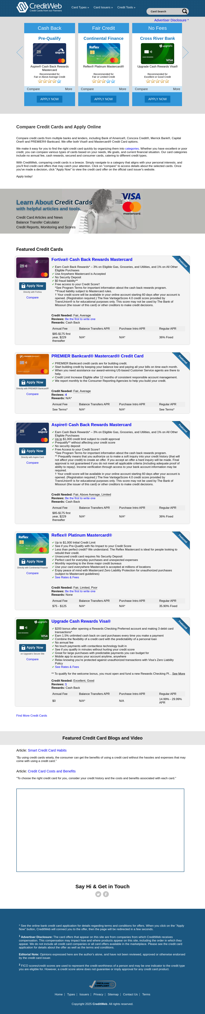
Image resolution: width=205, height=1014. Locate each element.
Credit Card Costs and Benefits (52, 771)
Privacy (98, 994)
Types (71, 994)
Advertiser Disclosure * (171, 20)
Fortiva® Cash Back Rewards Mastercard (92, 259)
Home (59, 994)
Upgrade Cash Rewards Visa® (81, 621)
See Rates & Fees (67, 577)
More (68, 89)
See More (178, 673)
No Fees (157, 28)
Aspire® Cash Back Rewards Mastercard (91, 424)
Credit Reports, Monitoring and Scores (46, 227)
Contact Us (130, 994)
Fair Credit (103, 28)
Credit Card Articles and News (39, 217)
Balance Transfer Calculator (37, 222)
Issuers (84, 994)
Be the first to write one (80, 319)
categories (132, 148)
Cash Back (49, 28)
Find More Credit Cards (31, 715)
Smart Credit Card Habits (47, 750)
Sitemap (113, 994)
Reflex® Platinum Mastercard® (82, 535)
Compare (33, 89)
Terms (146, 994)
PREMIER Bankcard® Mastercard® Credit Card (98, 356)
